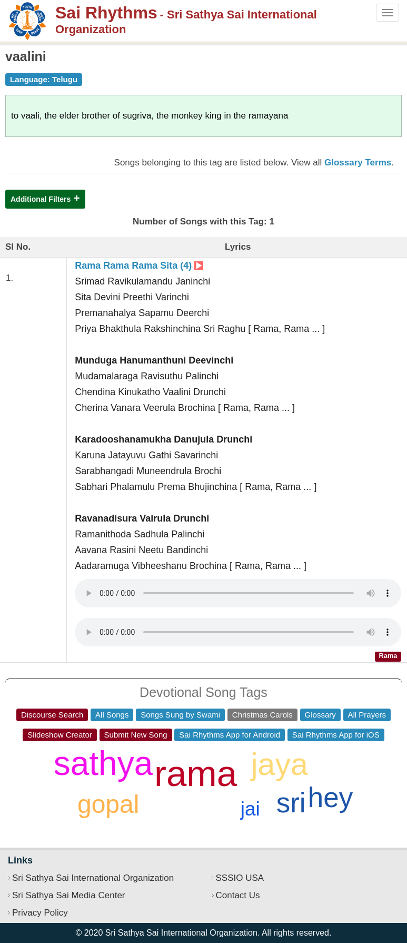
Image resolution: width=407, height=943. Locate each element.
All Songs (111, 714)
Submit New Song (135, 734)
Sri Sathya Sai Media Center (68, 895)
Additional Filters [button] (41, 199)
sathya (103, 763)
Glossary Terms (357, 163)
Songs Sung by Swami (180, 714)
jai (250, 809)
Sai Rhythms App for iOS (336, 734)
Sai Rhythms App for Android (229, 734)
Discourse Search (52, 714)
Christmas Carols (262, 714)
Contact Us (238, 895)
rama (195, 773)
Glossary (320, 714)
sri (291, 802)
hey (330, 797)
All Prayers (367, 714)
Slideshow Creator (59, 734)
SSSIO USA (240, 878)
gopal (108, 804)
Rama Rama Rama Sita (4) (139, 265)
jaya (279, 764)
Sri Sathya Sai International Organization (93, 878)
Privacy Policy (40, 913)
